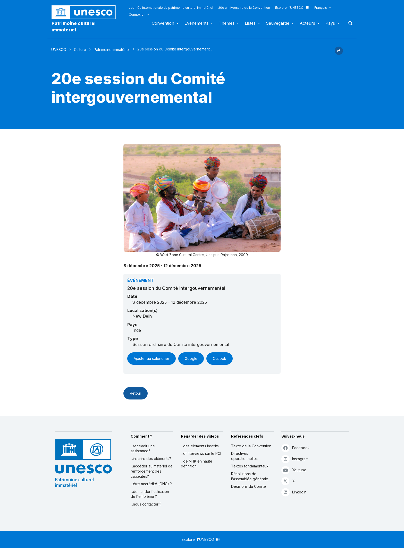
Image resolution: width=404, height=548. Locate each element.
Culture (80, 49)
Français (320, 8)
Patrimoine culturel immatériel (74, 26)
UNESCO (58, 49)
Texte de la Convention (251, 446)
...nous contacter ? (146, 504)
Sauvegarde (277, 23)
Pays (330, 23)
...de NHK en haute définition (196, 463)
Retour (135, 393)
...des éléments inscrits (200, 446)
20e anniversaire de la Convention (244, 8)
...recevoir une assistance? (143, 448)
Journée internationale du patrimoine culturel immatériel (171, 8)
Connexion (137, 14)
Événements (196, 23)
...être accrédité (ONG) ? (151, 484)
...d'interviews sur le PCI (201, 453)
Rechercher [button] (348, 23)
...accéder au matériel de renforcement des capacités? (152, 471)
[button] (339, 53)
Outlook (219, 358)
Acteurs (307, 23)
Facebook (295, 448)
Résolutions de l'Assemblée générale (249, 476)
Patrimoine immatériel (112, 49)
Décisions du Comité (248, 486)
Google (191, 358)
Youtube (293, 470)
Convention (163, 23)
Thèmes (226, 23)
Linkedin (293, 492)
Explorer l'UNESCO (292, 8)
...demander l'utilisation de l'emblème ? (150, 494)
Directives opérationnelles (244, 456)
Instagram (294, 459)
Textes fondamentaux (249, 466)
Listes (250, 23)
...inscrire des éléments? (151, 458)
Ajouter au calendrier (151, 358)
